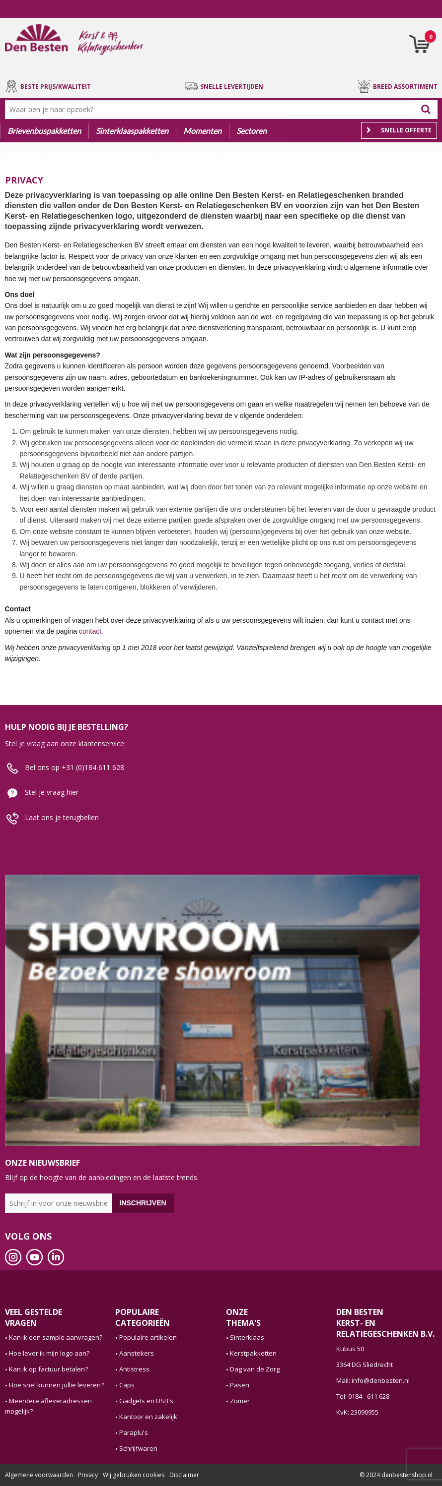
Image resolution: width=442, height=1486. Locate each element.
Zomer (240, 1400)
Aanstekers (136, 1353)
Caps (127, 1384)
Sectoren (251, 130)
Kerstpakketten (253, 1353)
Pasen (239, 1384)
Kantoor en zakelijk (148, 1416)
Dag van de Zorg (255, 1369)
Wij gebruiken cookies (133, 1475)
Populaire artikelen (148, 1337)
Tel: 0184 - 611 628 (362, 1396)
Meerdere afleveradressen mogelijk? (48, 1406)
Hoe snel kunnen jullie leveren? (56, 1384)
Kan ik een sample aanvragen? (55, 1337)
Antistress (134, 1369)
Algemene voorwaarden (39, 1475)
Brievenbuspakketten (44, 130)
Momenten (202, 130)
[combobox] (212, 109)
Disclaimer (184, 1475)
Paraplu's (133, 1432)
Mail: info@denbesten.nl (373, 1380)
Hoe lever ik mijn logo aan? (49, 1353)
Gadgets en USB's (146, 1400)
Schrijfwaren (138, 1448)
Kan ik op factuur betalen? (48, 1369)
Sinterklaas (247, 1337)
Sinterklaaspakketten (132, 130)
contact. (91, 631)
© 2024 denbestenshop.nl (396, 1475)
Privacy (88, 1475)
